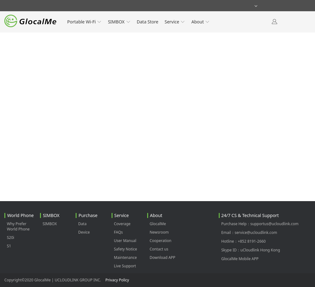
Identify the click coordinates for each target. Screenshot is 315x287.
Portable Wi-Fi (84, 22)
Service (175, 22)
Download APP (162, 257)
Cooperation (161, 240)
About (200, 22)
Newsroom (159, 232)
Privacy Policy (117, 280)
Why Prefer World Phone (18, 226)
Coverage (122, 223)
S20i (10, 237)
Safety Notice (125, 249)
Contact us (159, 249)
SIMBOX (119, 22)
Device (84, 232)
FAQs (118, 232)
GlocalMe (158, 223)
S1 (9, 246)
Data (82, 223)
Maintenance (125, 257)
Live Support (125, 266)
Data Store (147, 22)
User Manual (125, 240)
